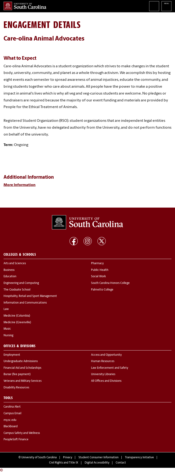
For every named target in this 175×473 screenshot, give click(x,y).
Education (10, 276)
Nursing (8, 335)
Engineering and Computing (21, 283)
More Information (20, 185)
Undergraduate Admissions (21, 361)
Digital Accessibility (97, 462)
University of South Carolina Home (25, 6)
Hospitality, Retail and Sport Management (30, 296)
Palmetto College (102, 289)
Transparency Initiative (139, 457)
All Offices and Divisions (106, 381)
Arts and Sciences (15, 263)
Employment (12, 355)
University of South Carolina (39, 457)
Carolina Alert (12, 406)
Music (7, 328)
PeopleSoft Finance (16, 439)
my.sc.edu (10, 420)
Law (6, 309)
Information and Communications (25, 302)
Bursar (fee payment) (17, 374)
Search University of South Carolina (154, 6)
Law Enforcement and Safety (109, 368)
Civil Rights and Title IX (63, 462)
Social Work (98, 276)
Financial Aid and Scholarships (22, 368)
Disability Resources (16, 387)
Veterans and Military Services (22, 381)
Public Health (99, 270)
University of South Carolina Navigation (166, 6)
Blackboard (11, 426)
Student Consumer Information (98, 457)
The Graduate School (17, 289)
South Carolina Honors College (110, 283)
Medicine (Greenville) (17, 322)
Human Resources (102, 361)
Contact (121, 462)
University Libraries (103, 374)
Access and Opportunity (106, 355)
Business (9, 270)
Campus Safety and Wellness (22, 433)
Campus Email (12, 413)
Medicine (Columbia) (17, 315)
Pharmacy (97, 263)
